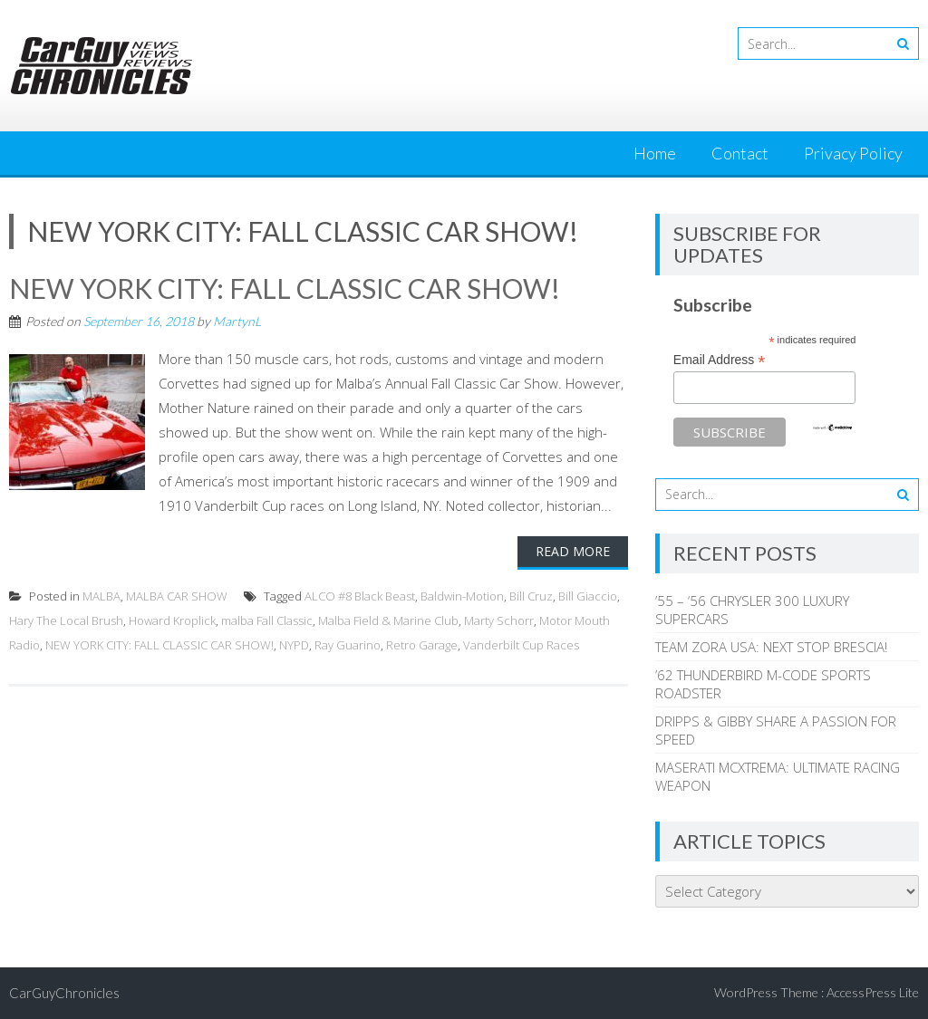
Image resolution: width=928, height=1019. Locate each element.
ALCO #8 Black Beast (359, 596)
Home (654, 153)
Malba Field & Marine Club (388, 620)
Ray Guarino (347, 645)
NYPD (294, 645)
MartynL (237, 321)
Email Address (719, 360)
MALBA (101, 596)
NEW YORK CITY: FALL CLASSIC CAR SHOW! (284, 288)
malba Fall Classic (267, 620)
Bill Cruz (531, 596)
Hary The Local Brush (66, 620)
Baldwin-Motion (462, 596)
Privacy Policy (853, 153)
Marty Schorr (499, 620)
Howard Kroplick (172, 620)
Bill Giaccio (587, 596)
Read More (573, 551)
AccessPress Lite (872, 992)
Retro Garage (422, 645)
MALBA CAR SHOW (176, 596)
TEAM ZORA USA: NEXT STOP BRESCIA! (771, 647)
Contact (739, 153)
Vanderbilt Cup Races (521, 645)
